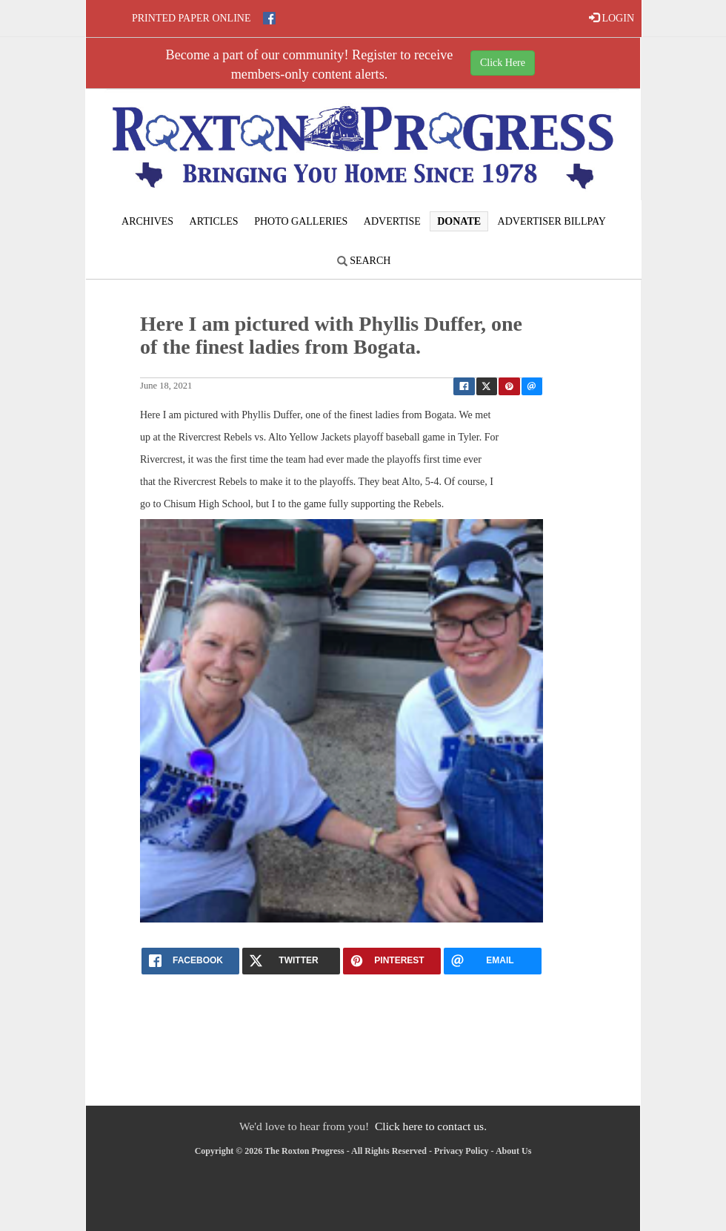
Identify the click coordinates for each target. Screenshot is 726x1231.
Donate (459, 221)
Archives (147, 221)
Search (364, 260)
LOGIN (611, 18)
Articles (214, 221)
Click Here (502, 62)
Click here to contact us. (431, 1126)
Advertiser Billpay (552, 221)
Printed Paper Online (191, 18)
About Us (513, 1151)
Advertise (392, 221)
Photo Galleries (300, 221)
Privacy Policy (461, 1151)
